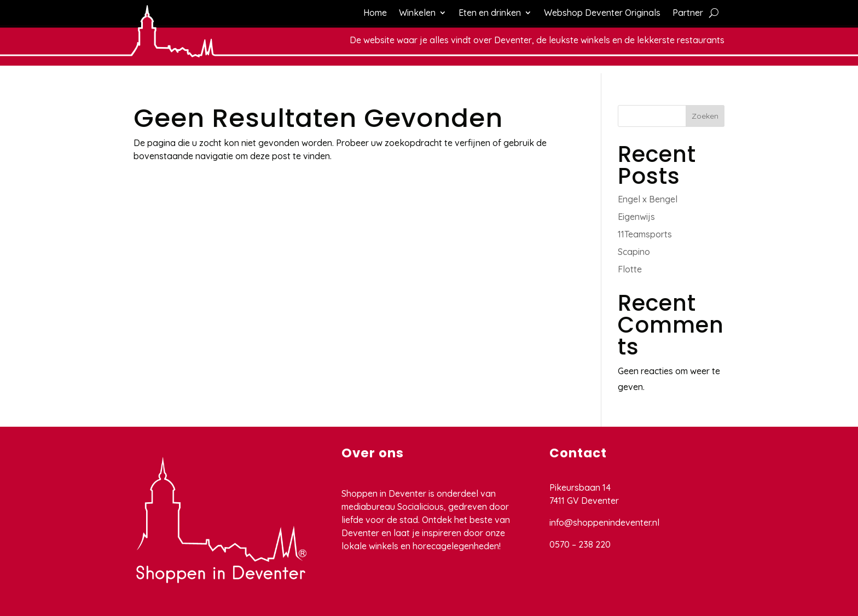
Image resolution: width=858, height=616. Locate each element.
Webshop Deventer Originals (602, 13)
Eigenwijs (636, 216)
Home (375, 13)
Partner (688, 13)
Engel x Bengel (647, 199)
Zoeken (705, 116)
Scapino (634, 251)
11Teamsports (645, 234)
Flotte (630, 269)
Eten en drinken (490, 13)
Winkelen (417, 13)
